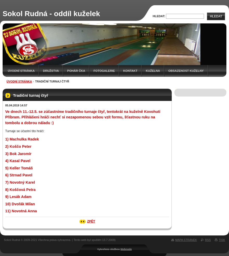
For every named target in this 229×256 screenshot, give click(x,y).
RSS (208, 239)
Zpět (91, 221)
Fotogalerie (104, 70)
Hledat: (159, 16)
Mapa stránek (186, 239)
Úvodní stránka (21, 70)
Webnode (126, 249)
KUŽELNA (153, 70)
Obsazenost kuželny (186, 70)
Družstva (51, 70)
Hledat (216, 16)
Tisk (222, 239)
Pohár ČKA (76, 70)
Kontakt (130, 70)
